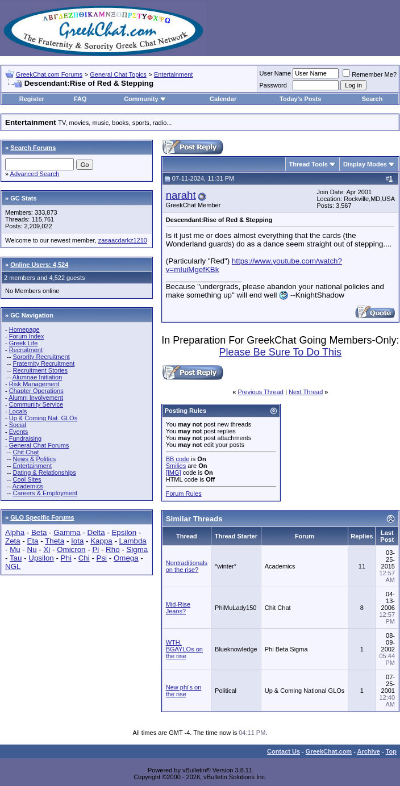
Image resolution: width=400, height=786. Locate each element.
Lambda (133, 541)
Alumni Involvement (36, 397)
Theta (54, 541)
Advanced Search (35, 173)
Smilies (176, 465)
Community (145, 98)
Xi (46, 549)
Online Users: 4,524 (39, 264)
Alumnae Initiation (37, 377)
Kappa (101, 541)
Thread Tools (308, 164)
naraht (181, 195)
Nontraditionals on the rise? (186, 566)
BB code (178, 458)
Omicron (71, 549)
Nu (32, 549)
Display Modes (365, 164)
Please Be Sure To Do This (280, 352)
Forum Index (26, 336)
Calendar (223, 98)
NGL (12, 566)
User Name (275, 73)
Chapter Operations (36, 390)
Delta (96, 532)
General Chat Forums (39, 445)
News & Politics (34, 458)
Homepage (24, 329)
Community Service (36, 404)
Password (273, 85)
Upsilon (40, 558)
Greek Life (23, 343)
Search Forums (33, 147)
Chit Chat (26, 452)
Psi (102, 558)
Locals (18, 411)
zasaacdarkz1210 (122, 240)
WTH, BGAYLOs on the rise (184, 649)
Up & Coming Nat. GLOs (43, 418)
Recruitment (26, 349)
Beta (39, 532)
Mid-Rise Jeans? (178, 607)
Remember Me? (370, 74)
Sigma (137, 549)
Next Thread (306, 391)
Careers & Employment (45, 493)
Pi (95, 549)
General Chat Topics (118, 74)
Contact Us (283, 751)
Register (31, 98)
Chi (84, 558)
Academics (28, 486)
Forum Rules (184, 493)
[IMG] (173, 472)
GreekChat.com (329, 751)
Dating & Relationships (44, 472)
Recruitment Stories (40, 370)
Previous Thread (261, 391)
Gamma (66, 532)
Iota (77, 541)
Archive (368, 751)
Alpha (14, 532)
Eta (33, 541)
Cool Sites (27, 479)
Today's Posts (300, 98)
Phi (66, 558)
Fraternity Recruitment (43, 363)
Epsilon (123, 532)
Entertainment (173, 74)
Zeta (12, 541)
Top (391, 751)
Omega (126, 558)
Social (17, 424)
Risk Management (34, 384)
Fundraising (25, 438)
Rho (112, 549)
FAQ (80, 98)
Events (18, 431)
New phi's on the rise (184, 690)
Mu (15, 549)
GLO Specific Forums (42, 517)
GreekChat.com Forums (49, 74)
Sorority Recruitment (41, 356)
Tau (16, 558)
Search (372, 98)
